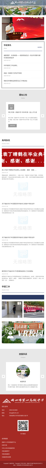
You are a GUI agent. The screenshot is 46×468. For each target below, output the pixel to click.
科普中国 (4, 445)
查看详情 (12, 125)
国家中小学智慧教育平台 (9, 442)
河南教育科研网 (6, 457)
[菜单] (34, 2)
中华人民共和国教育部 (8, 448)
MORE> (40, 47)
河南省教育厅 (6, 451)
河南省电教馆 (6, 454)
